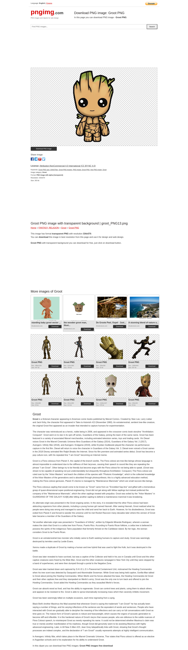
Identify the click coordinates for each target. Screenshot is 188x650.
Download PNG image (44, 149)
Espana (49, 3)
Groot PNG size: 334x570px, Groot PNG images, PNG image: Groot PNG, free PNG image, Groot (72, 170)
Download (54, 326)
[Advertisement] (94, 49)
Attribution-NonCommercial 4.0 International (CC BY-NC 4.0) (68, 166)
